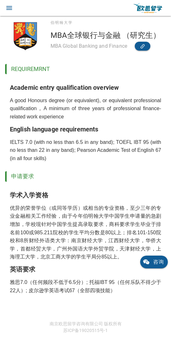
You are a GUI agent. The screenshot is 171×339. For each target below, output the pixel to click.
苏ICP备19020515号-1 (85, 330)
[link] (147, 8)
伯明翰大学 (62, 22)
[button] (9, 8)
